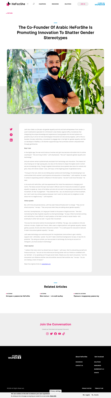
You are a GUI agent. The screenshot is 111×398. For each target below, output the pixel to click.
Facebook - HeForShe (55, 333)
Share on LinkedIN (11, 140)
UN (100, 4)
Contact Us (79, 365)
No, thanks (95, 395)
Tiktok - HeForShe (63, 333)
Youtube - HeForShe (59, 333)
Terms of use (99, 388)
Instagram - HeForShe (47, 333)
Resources (55, 4)
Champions (42, 4)
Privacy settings (55, 392)
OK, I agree (86, 395)
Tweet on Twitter (11, 129)
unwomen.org (46, 264)
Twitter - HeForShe (51, 333)
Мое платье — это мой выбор (51, 296)
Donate (96, 372)
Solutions (68, 4)
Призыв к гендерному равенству (86, 296)
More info (53, 396)
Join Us (83, 4)
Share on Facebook (11, 134)
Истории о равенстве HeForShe (18, 296)
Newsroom (79, 362)
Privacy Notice (86, 388)
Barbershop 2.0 (99, 369)
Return (9, 13)
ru (27, 3)
